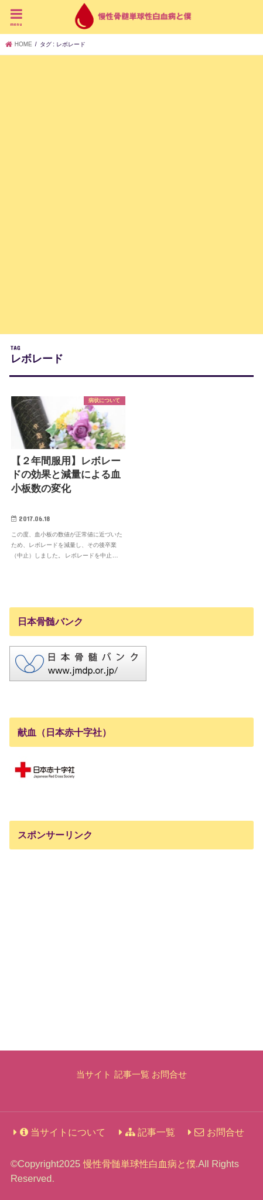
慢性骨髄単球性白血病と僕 (139, 1163)
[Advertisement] (131, 192)
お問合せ (169, 1074)
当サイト (93, 1074)
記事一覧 (131, 1074)
